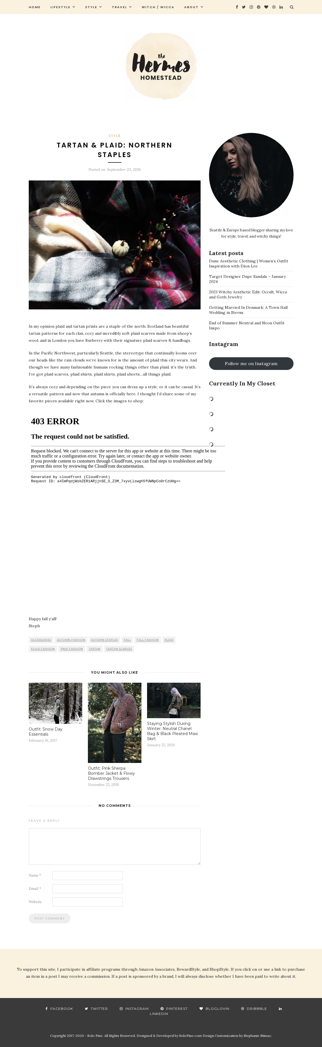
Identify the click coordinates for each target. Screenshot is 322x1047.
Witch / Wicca (158, 7)
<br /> (128, 509)
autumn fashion (71, 639)
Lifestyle (60, 7)
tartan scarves (119, 648)
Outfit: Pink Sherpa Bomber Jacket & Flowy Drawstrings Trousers (111, 773)
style (91, 7)
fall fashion (148, 639)
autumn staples (104, 639)
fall (127, 639)
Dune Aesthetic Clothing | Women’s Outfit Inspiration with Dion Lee (248, 263)
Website (35, 901)
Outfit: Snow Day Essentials (46, 732)
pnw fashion (72, 648)
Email (35, 888)
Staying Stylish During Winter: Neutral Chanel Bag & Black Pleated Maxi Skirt (172, 731)
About (191, 7)
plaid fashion (43, 648)
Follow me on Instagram (251, 363)
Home (35, 7)
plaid (169, 639)
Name (35, 875)
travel (119, 7)
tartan (95, 648)
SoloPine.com (190, 1035)
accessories (41, 639)
